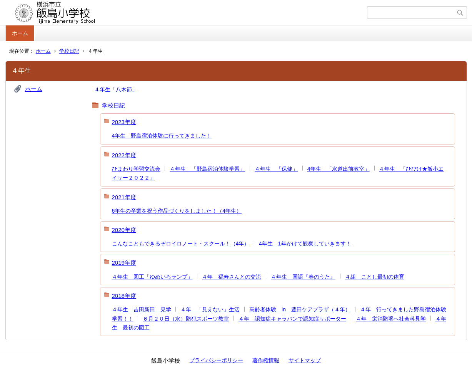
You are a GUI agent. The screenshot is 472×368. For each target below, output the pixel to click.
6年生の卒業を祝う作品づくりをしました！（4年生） (177, 211)
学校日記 (69, 51)
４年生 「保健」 (276, 169)
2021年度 (124, 197)
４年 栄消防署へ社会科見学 (391, 319)
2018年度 (124, 295)
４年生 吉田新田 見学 (141, 309)
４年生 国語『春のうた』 (303, 277)
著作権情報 (265, 360)
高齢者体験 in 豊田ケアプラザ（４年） (299, 309)
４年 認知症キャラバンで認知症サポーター (292, 319)
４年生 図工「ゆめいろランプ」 (152, 277)
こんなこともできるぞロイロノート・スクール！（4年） (181, 243)
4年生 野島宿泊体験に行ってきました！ (162, 136)
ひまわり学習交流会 (136, 169)
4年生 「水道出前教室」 (338, 169)
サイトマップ (305, 360)
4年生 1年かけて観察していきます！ (305, 243)
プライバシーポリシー (216, 360)
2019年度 (124, 262)
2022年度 (124, 155)
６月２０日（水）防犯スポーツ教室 (186, 319)
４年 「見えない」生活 (210, 309)
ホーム (20, 33)
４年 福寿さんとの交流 (231, 277)
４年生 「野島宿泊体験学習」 (207, 169)
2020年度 (124, 230)
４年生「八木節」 (115, 89)
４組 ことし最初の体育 (374, 277)
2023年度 (124, 122)
